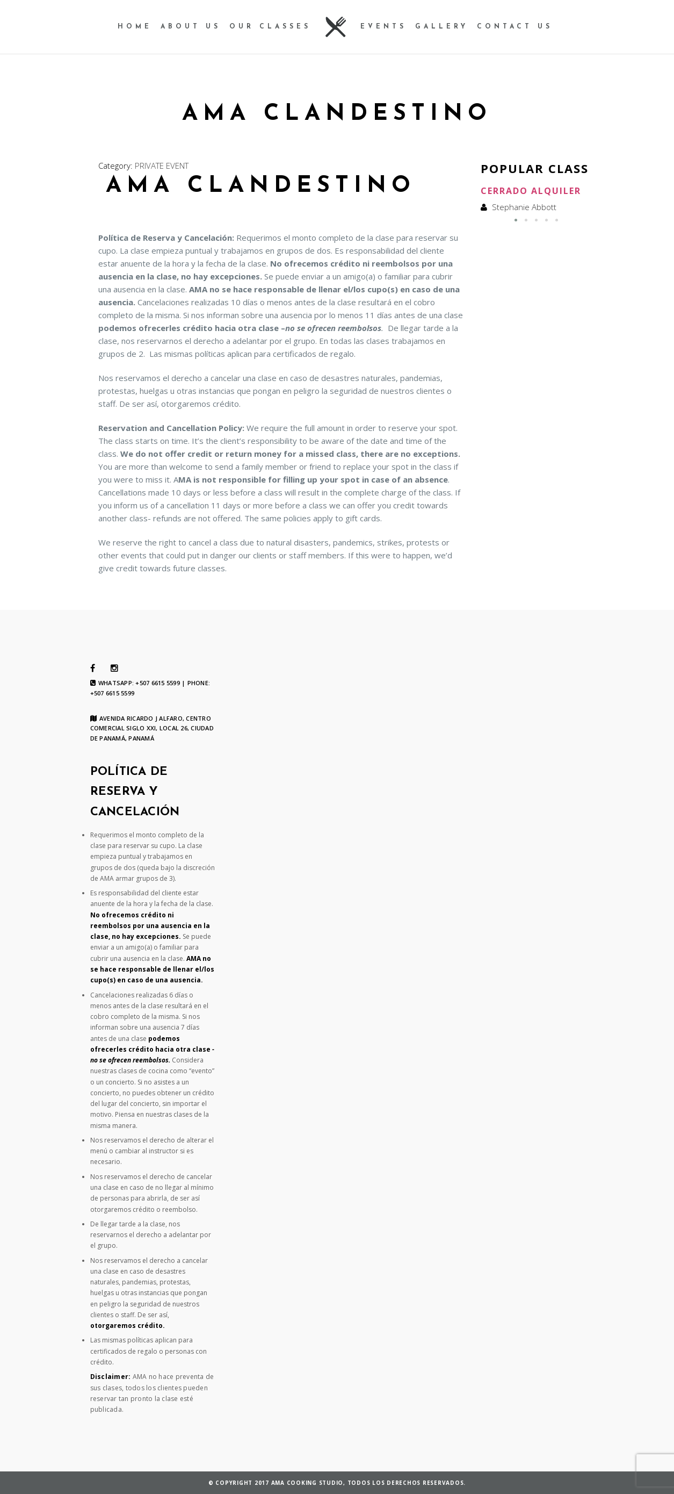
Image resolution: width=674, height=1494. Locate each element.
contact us (515, 27)
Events (383, 27)
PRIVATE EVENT (162, 165)
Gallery (441, 27)
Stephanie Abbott (524, 207)
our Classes (270, 27)
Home (135, 27)
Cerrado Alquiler (531, 191)
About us (191, 27)
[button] (516, 220)
